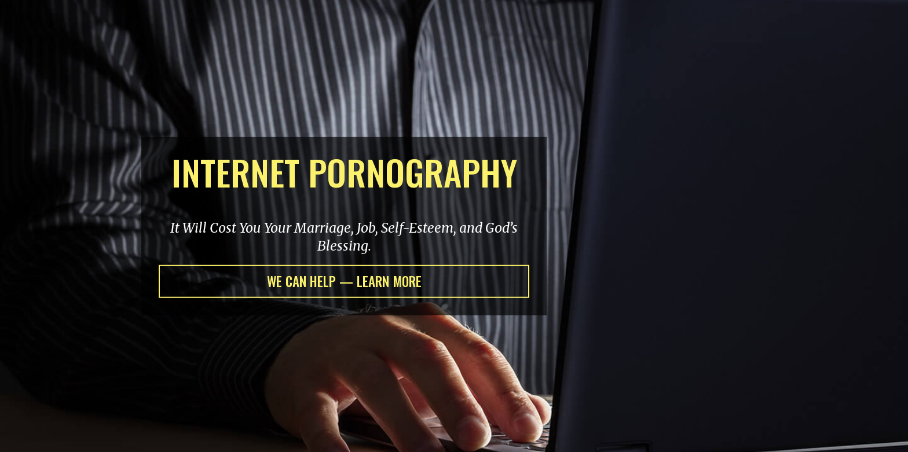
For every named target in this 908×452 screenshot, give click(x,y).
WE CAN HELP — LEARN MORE (344, 281)
